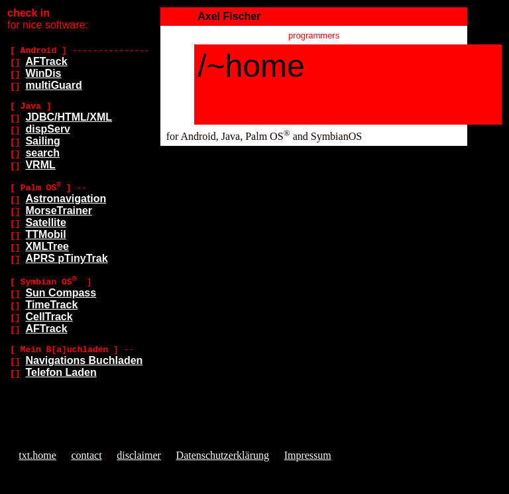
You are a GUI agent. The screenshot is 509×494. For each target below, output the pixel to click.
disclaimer (139, 455)
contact (86, 455)
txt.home (37, 455)
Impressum (307, 455)
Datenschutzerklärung (222, 455)
